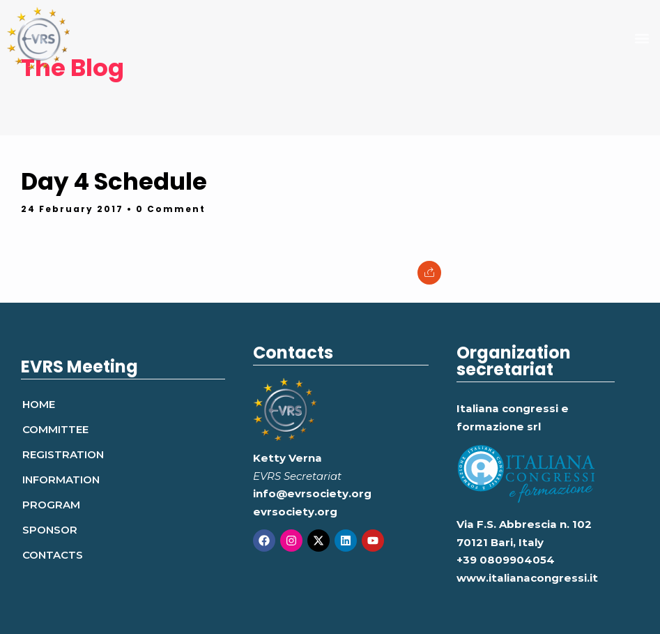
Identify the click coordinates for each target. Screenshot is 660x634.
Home (38, 404)
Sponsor (49, 529)
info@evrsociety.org (312, 493)
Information (61, 479)
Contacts (52, 554)
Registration (63, 454)
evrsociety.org (295, 511)
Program (51, 504)
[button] (641, 38)
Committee (55, 429)
